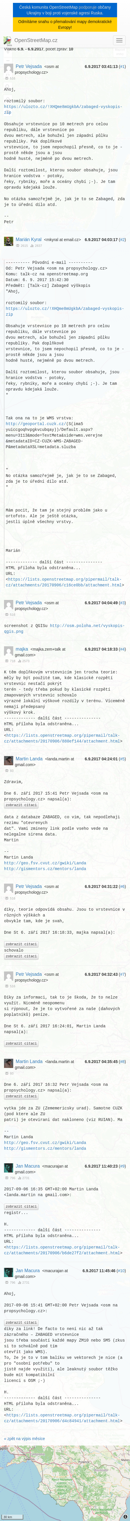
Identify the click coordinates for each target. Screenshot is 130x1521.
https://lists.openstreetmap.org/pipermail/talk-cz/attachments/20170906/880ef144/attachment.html (62, 738)
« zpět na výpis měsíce (24, 1439)
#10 (121, 1271)
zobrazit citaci (21, 805)
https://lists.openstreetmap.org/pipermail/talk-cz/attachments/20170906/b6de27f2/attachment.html (62, 1250)
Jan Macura (28, 1166)
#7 (122, 974)
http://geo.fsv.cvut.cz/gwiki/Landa (45, 863)
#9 (122, 1166)
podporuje (88, 7)
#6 (122, 886)
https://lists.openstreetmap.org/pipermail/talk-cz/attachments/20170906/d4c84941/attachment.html (62, 1418)
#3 (122, 603)
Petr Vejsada (29, 66)
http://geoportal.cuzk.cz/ (36, 424)
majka (22, 649)
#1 (122, 66)
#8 (122, 1062)
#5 (122, 759)
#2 (122, 239)
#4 (122, 649)
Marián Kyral (29, 239)
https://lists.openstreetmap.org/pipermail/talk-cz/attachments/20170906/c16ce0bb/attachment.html (64, 582)
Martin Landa (29, 758)
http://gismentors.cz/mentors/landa (45, 869)
